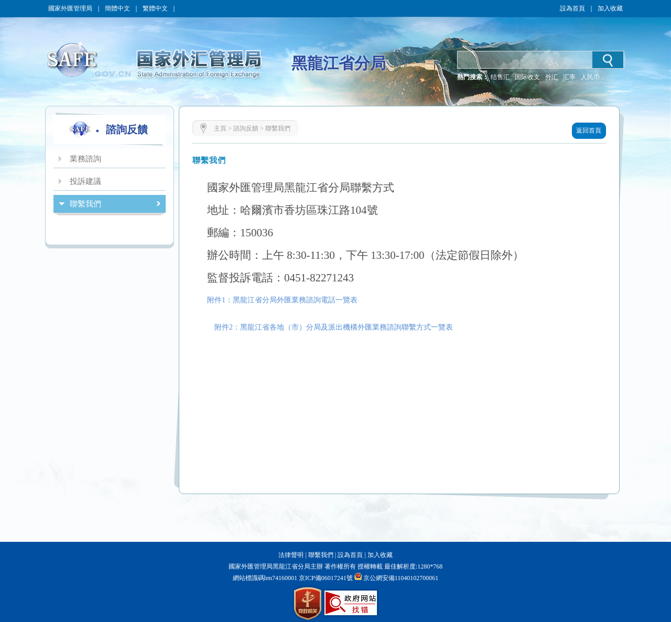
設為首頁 (572, 8)
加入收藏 (610, 8)
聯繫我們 (277, 128)
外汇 (551, 77)
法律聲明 (291, 555)
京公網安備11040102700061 (401, 578)
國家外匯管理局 (70, 8)
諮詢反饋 (245, 128)
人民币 (590, 77)
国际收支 (527, 77)
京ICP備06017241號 (325, 578)
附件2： (223, 327)
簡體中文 (117, 8)
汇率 (569, 77)
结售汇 (500, 77)
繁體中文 (155, 8)
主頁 (220, 128)
